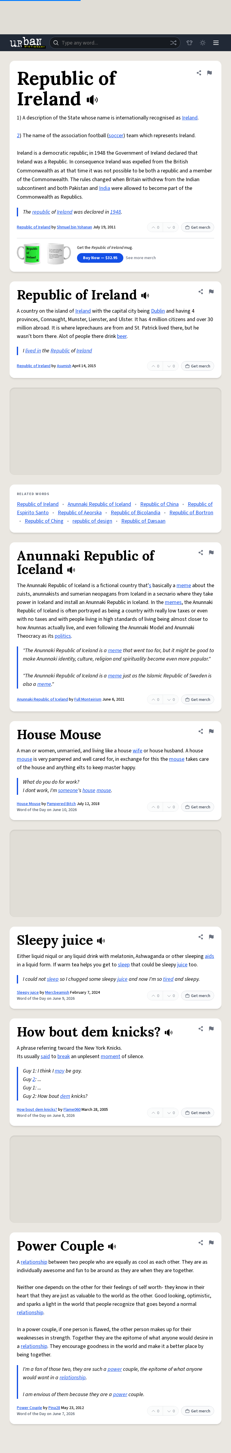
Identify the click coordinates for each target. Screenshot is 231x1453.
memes (173, 602)
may (59, 1071)
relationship (34, 1262)
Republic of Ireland (34, 227)
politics (63, 636)
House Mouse (29, 804)
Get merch (197, 228)
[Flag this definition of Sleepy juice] (211, 937)
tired (168, 979)
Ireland (190, 118)
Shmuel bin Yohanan (74, 227)
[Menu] (216, 42)
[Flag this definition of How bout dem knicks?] (211, 1028)
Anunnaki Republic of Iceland (99, 504)
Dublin (158, 311)
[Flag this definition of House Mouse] (211, 731)
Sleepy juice (28, 993)
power (115, 1369)
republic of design (92, 521)
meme (184, 585)
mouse (24, 759)
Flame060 (72, 1110)
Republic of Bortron (191, 512)
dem (65, 1096)
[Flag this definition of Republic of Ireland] (209, 73)
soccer (116, 135)
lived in (33, 351)
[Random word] (173, 42)
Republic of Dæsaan (143, 521)
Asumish (64, 366)
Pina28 (54, 1408)
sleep (124, 964)
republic (41, 212)
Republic (60, 351)
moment (110, 1056)
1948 (115, 212)
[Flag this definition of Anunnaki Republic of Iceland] (211, 552)
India (104, 188)
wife (137, 750)
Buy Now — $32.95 (100, 258)
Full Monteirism (87, 699)
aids (209, 956)
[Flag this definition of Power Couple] (211, 1242)
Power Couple (29, 1408)
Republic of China (159, 504)
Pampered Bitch (61, 804)
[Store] (189, 42)
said (45, 1056)
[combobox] (114, 43)
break (63, 1056)
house (88, 790)
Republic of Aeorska (80, 512)
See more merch (141, 258)
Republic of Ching (44, 521)
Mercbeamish (57, 993)
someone (68, 790)
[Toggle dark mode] (202, 42)
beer (122, 336)
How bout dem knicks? (37, 1110)
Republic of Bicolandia (135, 512)
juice (182, 964)
